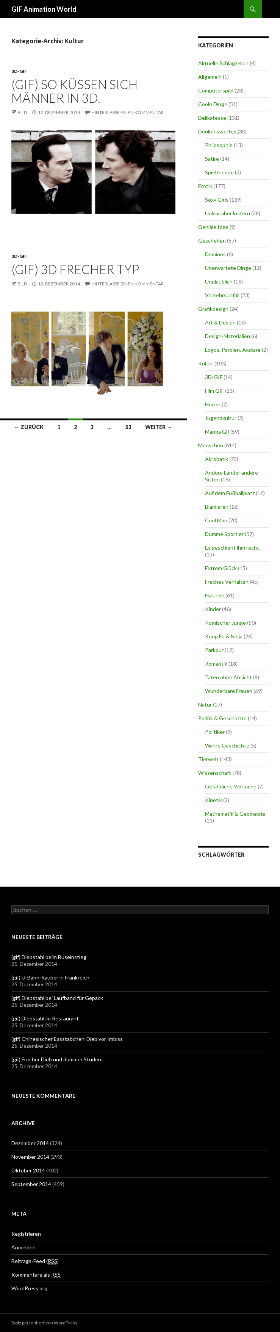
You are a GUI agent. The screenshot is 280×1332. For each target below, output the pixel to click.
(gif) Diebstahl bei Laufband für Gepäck (57, 998)
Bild (22, 112)
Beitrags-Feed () (35, 1261)
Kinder (213, 609)
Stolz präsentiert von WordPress (44, 1323)
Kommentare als (36, 1274)
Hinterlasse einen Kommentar (127, 112)
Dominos (215, 254)
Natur (205, 704)
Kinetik (213, 800)
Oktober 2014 (28, 1170)
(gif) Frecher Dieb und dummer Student (57, 1059)
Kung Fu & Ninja (223, 636)
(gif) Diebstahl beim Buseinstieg (48, 957)
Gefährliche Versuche (231, 786)
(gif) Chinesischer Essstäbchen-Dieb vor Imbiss (67, 1039)
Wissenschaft (214, 772)
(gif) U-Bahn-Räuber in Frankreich (50, 977)
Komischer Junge (225, 622)
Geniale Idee (213, 227)
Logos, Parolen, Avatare (233, 349)
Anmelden (23, 1247)
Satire (212, 158)
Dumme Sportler (224, 534)
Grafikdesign (213, 309)
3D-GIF (19, 71)
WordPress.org (29, 1288)
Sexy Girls (216, 199)
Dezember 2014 (30, 1143)
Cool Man (216, 520)
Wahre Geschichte (227, 745)
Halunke (214, 595)
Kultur (205, 363)
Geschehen (212, 240)
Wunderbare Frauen (228, 691)
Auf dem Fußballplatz (230, 493)
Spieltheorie (219, 172)
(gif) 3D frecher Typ (75, 269)
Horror (213, 404)
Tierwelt (208, 759)
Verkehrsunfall (222, 295)
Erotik (205, 186)
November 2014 (30, 1156)
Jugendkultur (220, 418)
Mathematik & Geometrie (235, 813)
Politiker (215, 732)
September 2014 (31, 1184)
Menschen (210, 445)
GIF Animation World (44, 9)
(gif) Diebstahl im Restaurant (45, 1018)
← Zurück (29, 427)
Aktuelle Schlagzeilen (223, 63)
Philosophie (219, 145)
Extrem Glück (221, 568)
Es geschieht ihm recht (232, 547)
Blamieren (216, 506)
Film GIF (214, 390)
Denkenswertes (217, 131)
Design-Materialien (227, 336)
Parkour (214, 650)
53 (128, 427)
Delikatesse (212, 117)
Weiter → (158, 427)
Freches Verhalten (227, 581)
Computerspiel (215, 90)
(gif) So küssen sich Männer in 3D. (74, 91)
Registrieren (26, 1233)
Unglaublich (219, 281)
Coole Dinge (212, 104)
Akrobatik (216, 459)
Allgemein (210, 77)
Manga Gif (217, 431)
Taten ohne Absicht (228, 677)
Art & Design (220, 322)
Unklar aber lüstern (227, 213)
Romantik (216, 663)
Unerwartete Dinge (228, 268)
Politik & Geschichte (222, 718)
